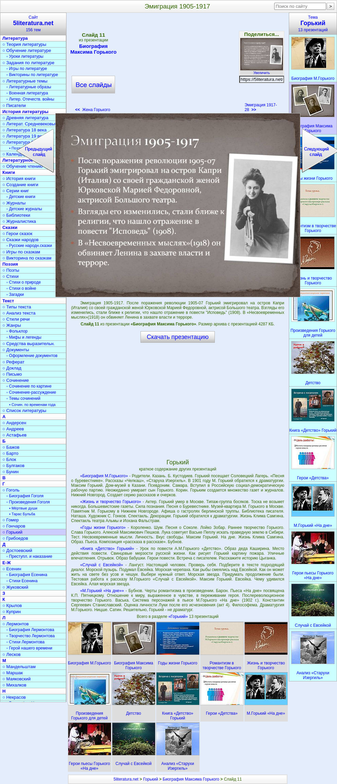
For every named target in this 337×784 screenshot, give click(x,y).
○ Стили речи (16, 319)
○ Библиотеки (16, 215)
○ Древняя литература (25, 117)
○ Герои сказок (17, 233)
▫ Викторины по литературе (32, 74)
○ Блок (9, 459)
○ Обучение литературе (26, 50)
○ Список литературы (24, 410)
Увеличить (261, 71)
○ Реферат (13, 361)
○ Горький (12, 532)
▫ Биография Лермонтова (30, 629)
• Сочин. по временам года (32, 405)
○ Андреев (13, 428)
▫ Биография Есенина (26, 574)
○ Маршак (12, 672)
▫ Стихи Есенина (22, 580)
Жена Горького (92, 109)
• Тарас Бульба (22, 514)
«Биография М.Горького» (104, 476)
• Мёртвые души (23, 508)
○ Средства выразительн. (28, 343)
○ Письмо (12, 374)
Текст (8, 300)
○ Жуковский (15, 587)
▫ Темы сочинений (23, 398)
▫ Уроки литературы (24, 56)
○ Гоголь (11, 490)
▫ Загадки (15, 294)
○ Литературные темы (25, 81)
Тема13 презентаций (313, 23)
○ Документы (15, 349)
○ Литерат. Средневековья (29, 123)
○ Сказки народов (20, 239)
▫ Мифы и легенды (23, 337)
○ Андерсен (14, 422)
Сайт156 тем (33, 23)
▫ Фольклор (16, 331)
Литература (15, 38)
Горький (150, 779)
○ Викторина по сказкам (26, 258)
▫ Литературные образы (28, 87)
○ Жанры (11, 325)
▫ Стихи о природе (23, 282)
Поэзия (10, 264)
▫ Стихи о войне (21, 288)
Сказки (9, 227)
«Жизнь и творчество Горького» (110, 501)
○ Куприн (11, 611)
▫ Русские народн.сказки (29, 245)
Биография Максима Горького (93, 49)
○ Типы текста (16, 306)
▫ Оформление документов (31, 355)
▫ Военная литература (27, 93)
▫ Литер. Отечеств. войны (30, 99)
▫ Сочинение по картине (29, 386)
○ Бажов (10, 447)
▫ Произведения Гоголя (28, 502)
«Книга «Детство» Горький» (107, 548)
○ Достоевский (17, 550)
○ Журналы (13, 203)
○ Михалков (14, 685)
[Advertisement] (177, 64)
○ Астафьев (14, 435)
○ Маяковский (16, 678)
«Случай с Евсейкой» (101, 565)
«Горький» (178, 616)
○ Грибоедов (15, 538)
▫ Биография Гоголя (24, 496)
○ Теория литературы (24, 44)
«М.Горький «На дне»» (102, 590)
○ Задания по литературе (28, 62)
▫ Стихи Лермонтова (25, 642)
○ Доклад (11, 368)
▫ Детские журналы (24, 209)
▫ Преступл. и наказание (29, 556)
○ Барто (10, 453)
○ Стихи (10, 276)
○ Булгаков (13, 465)
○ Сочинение (15, 380)
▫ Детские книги (20, 196)
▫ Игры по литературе (26, 68)
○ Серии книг (15, 190)
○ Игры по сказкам (21, 251)
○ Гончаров (13, 526)
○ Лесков (11, 654)
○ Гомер (10, 519)
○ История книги (19, 178)
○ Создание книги (20, 184)
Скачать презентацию (178, 337)
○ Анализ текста (18, 313)
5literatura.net (126, 779)
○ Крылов (12, 605)
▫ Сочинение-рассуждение (31, 392)
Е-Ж (6, 562)
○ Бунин (10, 471)
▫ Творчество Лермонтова (30, 636)
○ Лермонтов (15, 623)
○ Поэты (10, 270)
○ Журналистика (19, 221)
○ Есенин (11, 568)
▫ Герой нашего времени (29, 648)
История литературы (25, 111)
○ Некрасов (14, 697)
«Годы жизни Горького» (103, 527)
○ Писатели (14, 105)
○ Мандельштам (19, 666)
